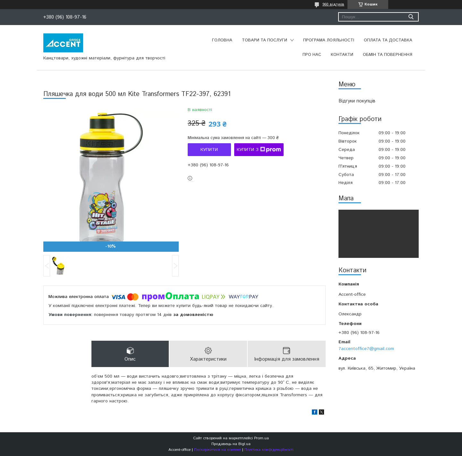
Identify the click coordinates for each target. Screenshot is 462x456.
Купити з (259, 149)
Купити (209, 149)
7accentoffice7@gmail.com (366, 349)
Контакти (342, 55)
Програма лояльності (328, 40)
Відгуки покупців (356, 101)
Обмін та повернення (387, 55)
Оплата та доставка (388, 40)
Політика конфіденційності (269, 449)
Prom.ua (261, 438)
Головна (222, 40)
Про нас (312, 55)
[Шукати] (411, 17)
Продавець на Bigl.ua (231, 444)
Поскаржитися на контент (217, 449)
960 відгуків (333, 4)
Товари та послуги (264, 40)
